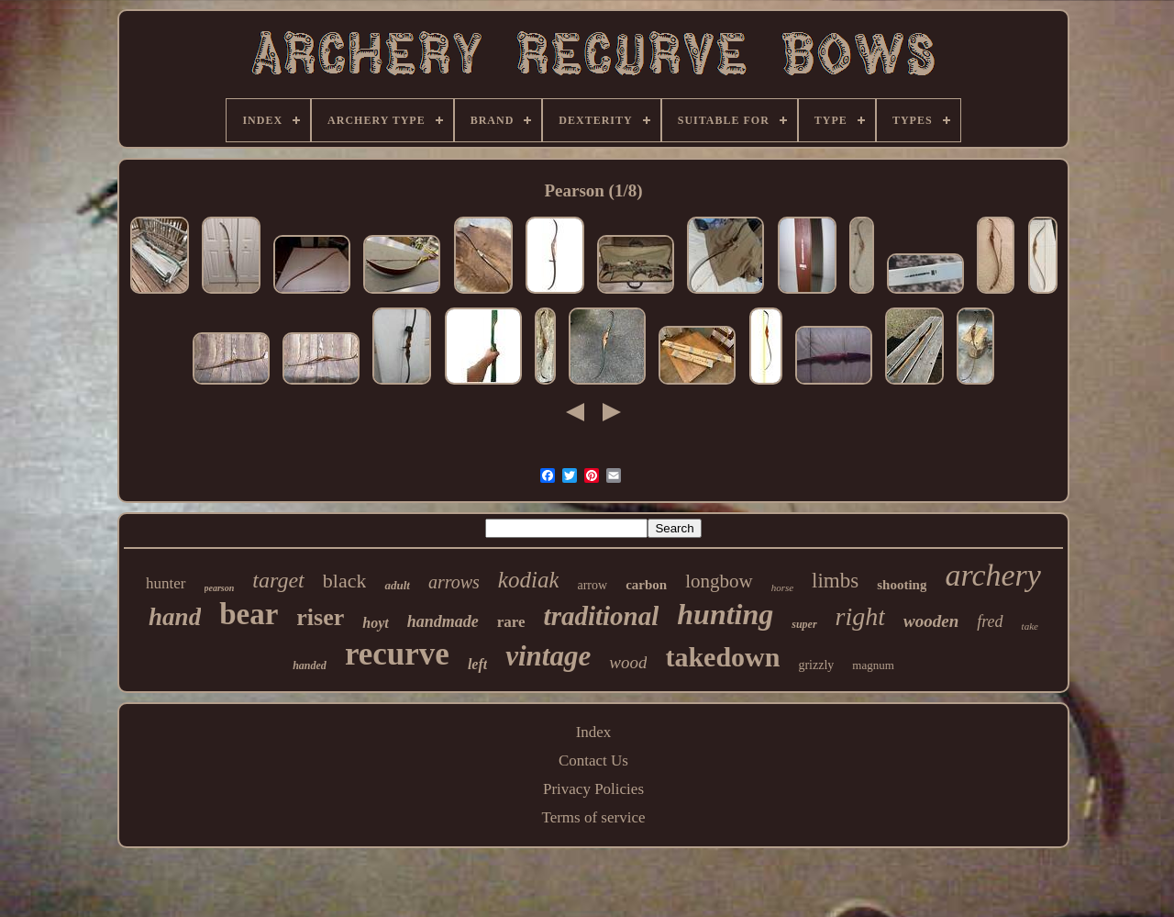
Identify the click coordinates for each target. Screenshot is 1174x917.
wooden (930, 621)
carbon (646, 584)
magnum (873, 665)
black (345, 580)
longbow (719, 581)
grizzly (816, 665)
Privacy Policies (593, 789)
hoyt (375, 623)
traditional (601, 616)
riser (320, 617)
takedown (722, 657)
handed (310, 665)
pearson (220, 588)
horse (782, 587)
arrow (592, 585)
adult (396, 585)
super (804, 624)
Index (594, 732)
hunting (725, 614)
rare (511, 622)
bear (248, 614)
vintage (548, 656)
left (477, 664)
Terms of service (593, 817)
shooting (901, 584)
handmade (443, 621)
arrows (454, 582)
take (1030, 626)
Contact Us (593, 760)
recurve (397, 654)
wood (628, 662)
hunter (165, 583)
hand (175, 617)
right (860, 616)
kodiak (528, 579)
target (278, 580)
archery (992, 575)
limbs (835, 580)
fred (989, 621)
